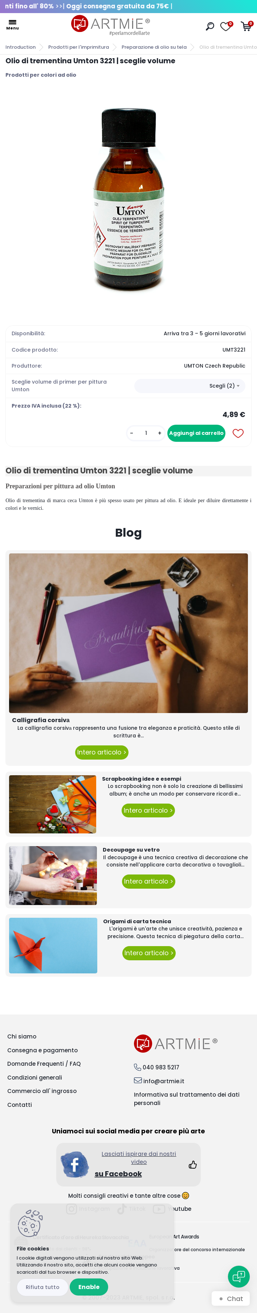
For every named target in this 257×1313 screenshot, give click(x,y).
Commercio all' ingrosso (42, 1091)
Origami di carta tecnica (137, 921)
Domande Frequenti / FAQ (44, 1064)
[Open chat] (239, 1277)
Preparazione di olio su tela (154, 47)
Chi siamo (21, 1036)
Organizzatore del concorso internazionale (197, 1249)
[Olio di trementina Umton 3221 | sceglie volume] (128, 198)
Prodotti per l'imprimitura (78, 47)
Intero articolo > (101, 752)
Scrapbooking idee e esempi (141, 778)
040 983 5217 (161, 1067)
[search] (210, 26)
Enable (88, 1287)
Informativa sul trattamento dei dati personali (187, 1099)
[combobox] (189, 386)
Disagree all (43, 1287)
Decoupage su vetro (131, 849)
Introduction (20, 47)
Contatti (19, 1105)
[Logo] (110, 25)
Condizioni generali (34, 1077)
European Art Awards (174, 1236)
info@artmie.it (163, 1081)
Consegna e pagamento (42, 1050)
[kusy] (146, 433)
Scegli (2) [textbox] (222, 385)
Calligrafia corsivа (41, 720)
